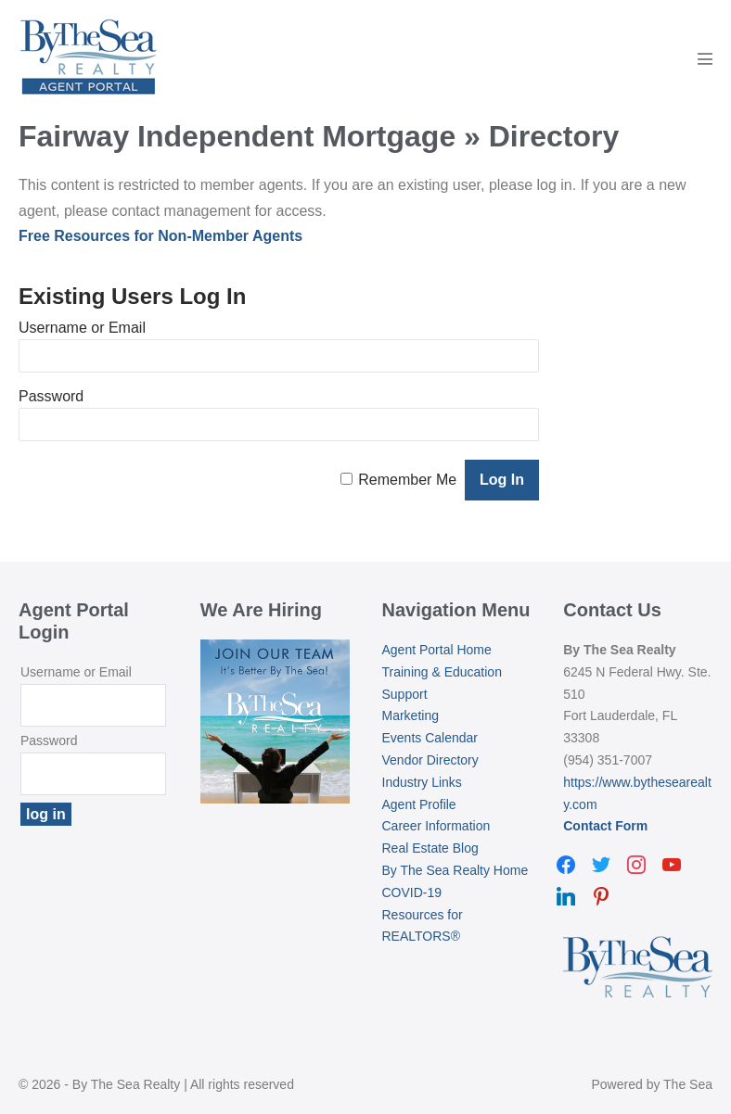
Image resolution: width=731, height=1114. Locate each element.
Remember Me (407, 479)
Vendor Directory (430, 760)
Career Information (436, 825)
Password (51, 396)
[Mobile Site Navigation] (705, 58)
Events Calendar (430, 737)
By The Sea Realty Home (455, 870)
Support (405, 694)
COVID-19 (412, 892)
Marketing (410, 715)
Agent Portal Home (437, 649)
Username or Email (82, 327)
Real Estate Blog (430, 848)
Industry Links (422, 782)
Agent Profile (419, 804)
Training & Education (442, 672)
